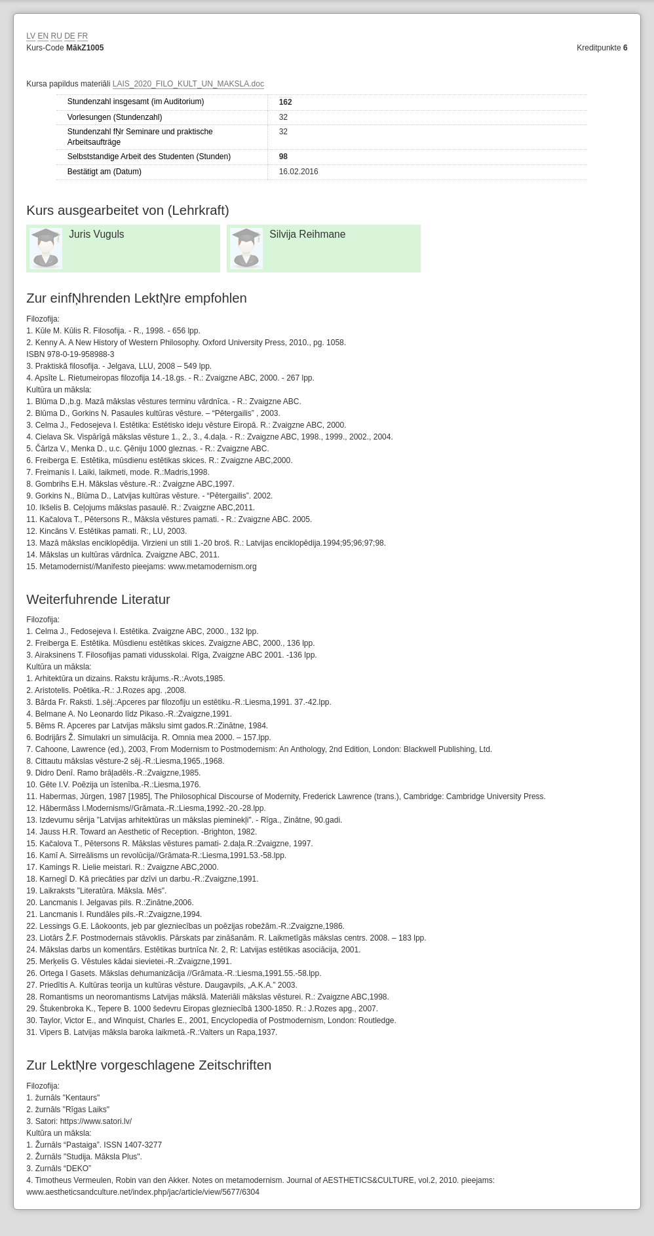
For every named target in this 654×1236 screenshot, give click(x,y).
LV (30, 36)
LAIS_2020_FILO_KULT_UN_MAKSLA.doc (188, 83)
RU (56, 36)
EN (42, 36)
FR (82, 36)
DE (69, 36)
